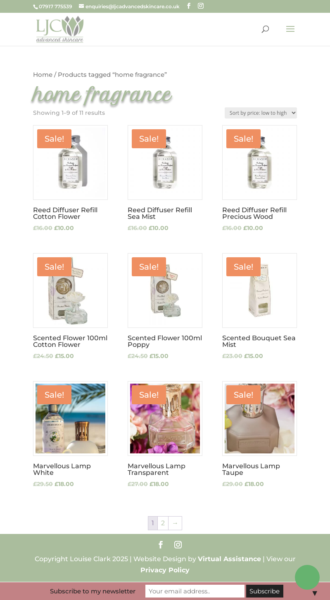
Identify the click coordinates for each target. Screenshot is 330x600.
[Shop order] (261, 113)
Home (42, 74)
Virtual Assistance (229, 559)
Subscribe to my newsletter (92, 591)
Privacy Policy (165, 570)
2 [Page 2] (163, 523)
